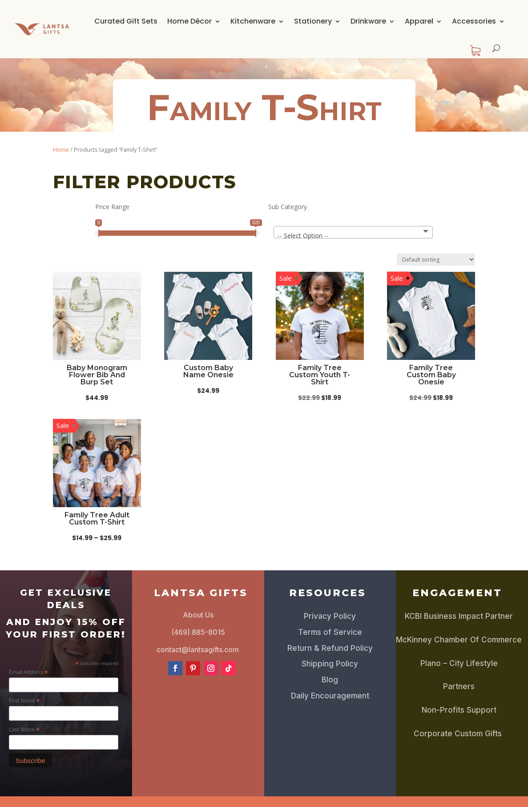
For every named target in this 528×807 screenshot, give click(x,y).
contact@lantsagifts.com (198, 649)
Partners (459, 686)
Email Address (28, 672)
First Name (24, 701)
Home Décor (189, 21)
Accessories (474, 21)
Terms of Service (330, 632)
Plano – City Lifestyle (459, 663)
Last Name (24, 730)
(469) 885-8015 (198, 632)
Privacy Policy (330, 616)
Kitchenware (252, 21)
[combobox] (353, 232)
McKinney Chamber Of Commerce (459, 639)
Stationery (313, 21)
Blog (330, 679)
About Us (198, 614)
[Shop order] (436, 260)
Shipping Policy (330, 663)
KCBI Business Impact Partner (459, 616)
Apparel (419, 21)
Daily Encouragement (330, 695)
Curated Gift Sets (125, 21)
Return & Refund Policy (330, 648)
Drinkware (368, 21)
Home (61, 149)
